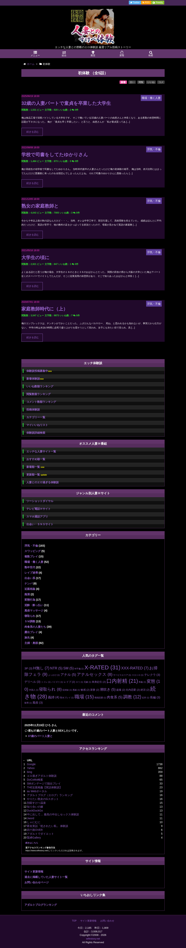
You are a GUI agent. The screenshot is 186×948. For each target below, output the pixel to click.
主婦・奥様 (31, 642)
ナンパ (28, 583)
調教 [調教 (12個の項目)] (132, 696)
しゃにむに (33, 822)
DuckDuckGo (35, 810)
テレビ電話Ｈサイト (38, 508)
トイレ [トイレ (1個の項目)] (46, 682)
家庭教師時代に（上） (44, 308)
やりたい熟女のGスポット (43, 798)
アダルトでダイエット (40, 833)
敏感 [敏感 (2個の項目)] (85, 689)
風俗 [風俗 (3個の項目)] (38, 702)
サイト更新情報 (33, 871)
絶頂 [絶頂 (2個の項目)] (145, 689)
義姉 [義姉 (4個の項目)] (53, 697)
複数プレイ (31, 556)
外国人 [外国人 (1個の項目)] (34, 690)
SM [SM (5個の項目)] (68, 668)
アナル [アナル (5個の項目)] (68, 675)
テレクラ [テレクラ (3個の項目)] (152, 674)
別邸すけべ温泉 (36, 802)
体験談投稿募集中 (39, 371)
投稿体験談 (33, 409)
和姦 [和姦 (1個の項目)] (142, 682)
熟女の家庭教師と (40, 206)
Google (31, 764)
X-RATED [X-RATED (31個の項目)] (103, 667)
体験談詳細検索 (35, 432)
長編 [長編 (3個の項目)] (155, 697)
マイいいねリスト (37, 425)
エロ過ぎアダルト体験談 (42, 775)
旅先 (27, 637)
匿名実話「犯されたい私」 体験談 (47, 826)
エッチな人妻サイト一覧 (41, 451)
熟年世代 (29, 567)
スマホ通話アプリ (37, 516)
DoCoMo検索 (35, 779)
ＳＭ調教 (29, 621)
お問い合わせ (107, 920)
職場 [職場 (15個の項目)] (84, 696)
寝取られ (29, 615)
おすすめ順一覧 (35, 459)
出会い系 (29, 578)
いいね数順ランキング (39, 386)
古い (132, 82)
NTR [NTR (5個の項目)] (56, 668)
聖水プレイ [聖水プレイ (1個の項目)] (67, 697)
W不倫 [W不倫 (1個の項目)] (79, 668)
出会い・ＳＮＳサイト (39, 524)
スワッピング (32, 551)
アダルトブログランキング (40, 904)
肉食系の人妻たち (35, 626)
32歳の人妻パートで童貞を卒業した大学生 (66, 103)
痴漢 (27, 594)
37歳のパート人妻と (40, 736)
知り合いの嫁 (35, 806)
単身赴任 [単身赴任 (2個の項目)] (99, 681)
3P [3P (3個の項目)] (28, 668)
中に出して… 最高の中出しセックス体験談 (53, 814)
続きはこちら (31, 843)
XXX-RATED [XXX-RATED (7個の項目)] (134, 668)
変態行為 (29, 599)
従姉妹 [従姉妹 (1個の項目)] (67, 690)
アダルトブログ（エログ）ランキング (50, 795)
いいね (150, 82)
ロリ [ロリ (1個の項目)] (79, 682)
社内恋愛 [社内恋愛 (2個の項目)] (133, 689)
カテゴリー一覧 (35, 417)
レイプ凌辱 (31, 572)
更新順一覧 (36, 474)
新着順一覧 (35, 467)
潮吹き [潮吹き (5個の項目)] (108, 689)
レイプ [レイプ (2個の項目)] (69, 681)
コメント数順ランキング (41, 401)
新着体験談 (35, 378)
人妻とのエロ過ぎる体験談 (42, 482)
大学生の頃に (35, 257)
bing (29, 771)
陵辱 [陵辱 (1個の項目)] (28, 703)
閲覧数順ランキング (38, 394)
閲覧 (141, 82)
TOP (74, 920)
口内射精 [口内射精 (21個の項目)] (122, 681)
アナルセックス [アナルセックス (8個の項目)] (94, 674)
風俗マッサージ (33, 610)
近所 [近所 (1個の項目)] (145, 697)
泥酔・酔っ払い (33, 605)
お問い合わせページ (36, 882)
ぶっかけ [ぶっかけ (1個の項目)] (54, 675)
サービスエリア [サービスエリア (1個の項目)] (122, 675)
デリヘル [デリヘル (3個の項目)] (32, 681)
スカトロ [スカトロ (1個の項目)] (137, 675)
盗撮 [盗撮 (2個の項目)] (120, 689)
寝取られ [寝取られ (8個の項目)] (50, 689)
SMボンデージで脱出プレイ (44, 783)
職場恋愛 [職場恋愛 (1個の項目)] (100, 697)
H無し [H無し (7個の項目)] (41, 668)
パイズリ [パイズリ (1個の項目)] (57, 682)
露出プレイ (31, 632)
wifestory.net (93, 938)
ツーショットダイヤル (39, 501)
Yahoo (30, 768)
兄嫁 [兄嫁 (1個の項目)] (87, 682)
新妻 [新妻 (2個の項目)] (94, 689)
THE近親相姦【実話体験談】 (44, 787)
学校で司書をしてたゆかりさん (54, 154)
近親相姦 (29, 588)
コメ (161, 82)
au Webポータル (37, 791)
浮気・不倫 (31, 545)
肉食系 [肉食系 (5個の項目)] (114, 697)
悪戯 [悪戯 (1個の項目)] (76, 690)
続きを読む (32, 132)
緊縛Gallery (34, 837)
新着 (123, 82)
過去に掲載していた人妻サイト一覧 (46, 876)
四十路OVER (35, 829)
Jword (30, 818)
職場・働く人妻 (33, 561)
